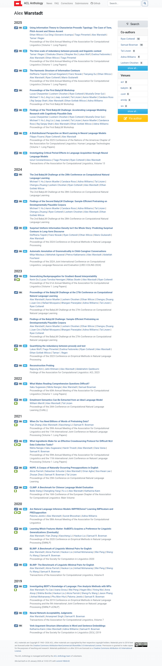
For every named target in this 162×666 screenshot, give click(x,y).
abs (25, 28)
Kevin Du (34, 279)
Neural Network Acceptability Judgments (51, 613)
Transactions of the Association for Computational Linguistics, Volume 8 (67, 575)
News (49, 3)
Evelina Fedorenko (101, 54)
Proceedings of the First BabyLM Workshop (52, 90)
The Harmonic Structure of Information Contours (55, 70)
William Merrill (37, 403)
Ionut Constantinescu (41, 160)
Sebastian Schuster (55, 471)
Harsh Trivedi (69, 448)
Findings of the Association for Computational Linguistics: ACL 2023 (65, 372)
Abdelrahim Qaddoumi (87, 369)
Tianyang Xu (89, 74)
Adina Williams (95, 100)
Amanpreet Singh (54, 616)
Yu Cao (49, 589)
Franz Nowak (75, 74)
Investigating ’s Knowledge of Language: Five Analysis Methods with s (70, 586)
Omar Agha (88, 471)
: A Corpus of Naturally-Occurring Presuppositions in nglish (64, 467)
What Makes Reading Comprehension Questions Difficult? (59, 383)
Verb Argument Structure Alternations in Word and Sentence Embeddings (67, 625)
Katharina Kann (92, 491)
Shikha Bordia (44, 593)
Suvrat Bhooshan (71, 516)
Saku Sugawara (38, 387)
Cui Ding (49, 34)
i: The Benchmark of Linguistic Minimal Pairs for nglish (62, 564)
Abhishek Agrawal (55, 254)
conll (123, 94)
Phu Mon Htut (59, 596)
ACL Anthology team (62, 656)
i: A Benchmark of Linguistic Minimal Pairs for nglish (61, 548)
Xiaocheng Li (65, 424)
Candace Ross (106, 97)
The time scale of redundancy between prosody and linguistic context (65, 51)
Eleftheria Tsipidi (38, 74)
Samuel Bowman (87, 387)
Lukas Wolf (84, 54)
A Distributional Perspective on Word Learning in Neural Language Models (68, 133)
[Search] (124, 3)
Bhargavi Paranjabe (71, 303)
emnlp (124, 100)
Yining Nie (98, 589)
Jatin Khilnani (51, 369)
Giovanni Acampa (64, 34)
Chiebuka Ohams (54, 54)
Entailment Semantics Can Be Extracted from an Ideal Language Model (66, 399)
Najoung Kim (36, 369)
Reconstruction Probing (42, 365)
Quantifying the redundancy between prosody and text (58, 345)
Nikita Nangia (54, 387)
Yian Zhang (35, 424)
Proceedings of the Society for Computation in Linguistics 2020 (62, 559)
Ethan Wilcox (36, 34)
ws (122, 106)
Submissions (82, 3)
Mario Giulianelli (70, 77)
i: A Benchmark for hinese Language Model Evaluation (61, 487)
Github (95, 3)
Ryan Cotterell (53, 77)
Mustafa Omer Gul (94, 93)
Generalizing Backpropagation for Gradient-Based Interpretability (63, 276)
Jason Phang (106, 593)
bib (20, 28)
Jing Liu (49, 97)
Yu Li (64, 491)
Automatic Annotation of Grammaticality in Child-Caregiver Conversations (68, 251)
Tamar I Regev (37, 38)
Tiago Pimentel (82, 34)
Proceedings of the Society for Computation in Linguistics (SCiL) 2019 (65, 632)
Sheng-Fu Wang (90, 593)
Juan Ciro (36, 303)
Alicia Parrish (36, 471)
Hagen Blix (85, 589)
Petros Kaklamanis (75, 254)
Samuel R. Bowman (84, 424)
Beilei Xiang (36, 491)
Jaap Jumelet (62, 97)
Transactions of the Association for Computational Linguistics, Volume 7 (67, 620)
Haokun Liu (79, 535)
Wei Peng (100, 552)
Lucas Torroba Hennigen (52, 279)
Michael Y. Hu (37, 97)
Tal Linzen (76, 97)
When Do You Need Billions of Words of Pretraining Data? (59, 421)
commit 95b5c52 (63, 661)
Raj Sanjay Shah (39, 100)
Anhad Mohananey (83, 552)
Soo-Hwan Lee (103, 471)
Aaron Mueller (90, 97)
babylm (124, 88)
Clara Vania (99, 448)
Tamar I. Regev (60, 352)
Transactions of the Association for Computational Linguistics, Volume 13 (67, 163)
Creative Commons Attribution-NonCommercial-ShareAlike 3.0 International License (67, 645)
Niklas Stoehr (74, 279)
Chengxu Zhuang (38, 185)
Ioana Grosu (61, 589)
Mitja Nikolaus (37, 254)
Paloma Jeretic (37, 516)
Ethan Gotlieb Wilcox (75, 100)
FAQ (57, 3)
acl (122, 82)
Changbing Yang (51, 491)
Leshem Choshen (59, 93)
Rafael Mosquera (51, 303)
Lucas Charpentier (39, 93)
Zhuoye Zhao (36, 474)
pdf (16, 28)
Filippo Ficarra (37, 136)
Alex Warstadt (99, 34)
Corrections (67, 3)
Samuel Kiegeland (57, 74)
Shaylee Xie (71, 54)
